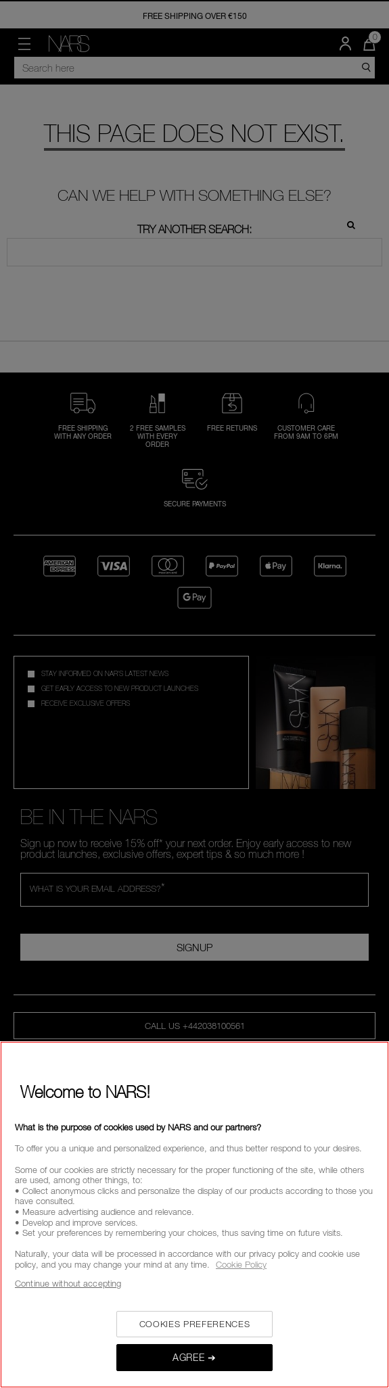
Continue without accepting (68, 1283)
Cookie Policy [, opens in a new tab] (241, 1264)
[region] (194, 1214)
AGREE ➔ (194, 1357)
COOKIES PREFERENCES (194, 1323)
